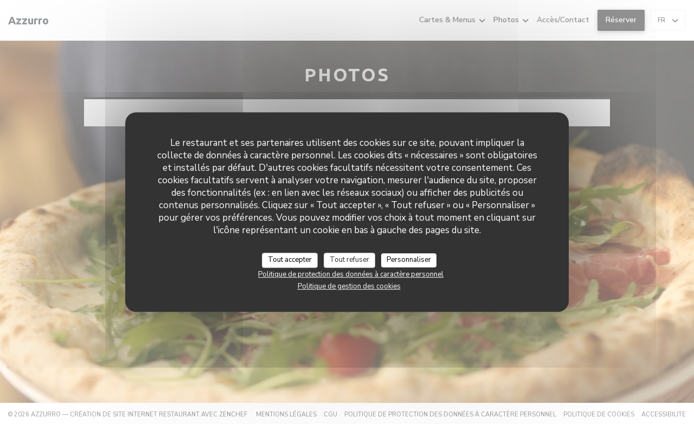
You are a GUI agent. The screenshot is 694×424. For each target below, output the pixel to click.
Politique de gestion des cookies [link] (349, 286)
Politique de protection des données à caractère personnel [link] (351, 274)
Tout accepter (290, 260)
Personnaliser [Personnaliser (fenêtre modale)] (409, 260)
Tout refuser (349, 260)
